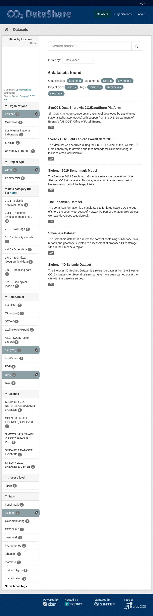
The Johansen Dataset (65, 202)
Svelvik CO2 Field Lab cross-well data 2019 (80, 139)
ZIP (51, 127)
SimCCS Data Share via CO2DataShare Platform (84, 107)
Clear (33, 43)
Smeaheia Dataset (62, 233)
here (13, 192)
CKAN (49, 604)
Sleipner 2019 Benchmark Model (72, 170)
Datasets (102, 14)
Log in (142, 3)
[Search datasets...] (89, 46)
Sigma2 (76, 604)
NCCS (128, 604)
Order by (54, 60)
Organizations (122, 14)
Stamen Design (19, 96)
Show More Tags (16, 586)
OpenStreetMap (23, 90)
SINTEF (99, 604)
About (141, 14)
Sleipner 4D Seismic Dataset (69, 264)
